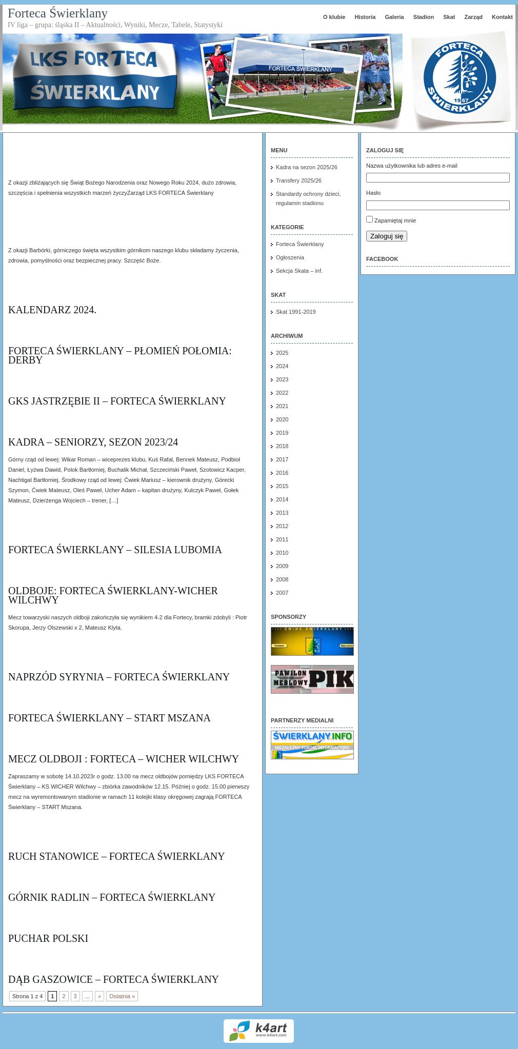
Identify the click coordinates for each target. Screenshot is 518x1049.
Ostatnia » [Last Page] (122, 996)
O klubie (334, 17)
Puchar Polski (48, 938)
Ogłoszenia (290, 257)
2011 (282, 539)
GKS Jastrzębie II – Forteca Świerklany (117, 401)
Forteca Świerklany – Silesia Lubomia (115, 549)
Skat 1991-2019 (296, 312)
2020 (282, 419)
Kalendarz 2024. (52, 309)
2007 (282, 593)
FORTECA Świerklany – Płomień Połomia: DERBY (120, 355)
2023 (282, 379)
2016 (282, 473)
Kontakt (502, 17)
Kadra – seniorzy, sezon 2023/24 (93, 442)
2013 (282, 513)
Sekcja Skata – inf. (299, 271)
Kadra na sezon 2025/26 (306, 167)
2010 (282, 553)
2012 (282, 526)
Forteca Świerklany (58, 13)
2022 (282, 393)
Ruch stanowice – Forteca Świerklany (116, 856)
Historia (364, 17)
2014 (282, 499)
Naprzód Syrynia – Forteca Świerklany (119, 676)
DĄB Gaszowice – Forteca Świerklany (113, 979)
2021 (282, 406)
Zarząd (474, 17)
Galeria (394, 17)
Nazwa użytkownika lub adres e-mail (411, 166)
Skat (449, 17)
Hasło (373, 193)
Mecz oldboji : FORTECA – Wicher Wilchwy (123, 758)
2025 (282, 353)
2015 (282, 486)
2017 (282, 459)
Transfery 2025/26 (299, 180)
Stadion (423, 17)
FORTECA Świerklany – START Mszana (109, 717)
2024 (282, 366)
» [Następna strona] (99, 996)
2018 (282, 446)
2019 (282, 433)
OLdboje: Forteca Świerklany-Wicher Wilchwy (113, 595)
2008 (282, 579)
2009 (282, 566)
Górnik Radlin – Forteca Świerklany (111, 897)
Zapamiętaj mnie (395, 220)
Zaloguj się (386, 236)
